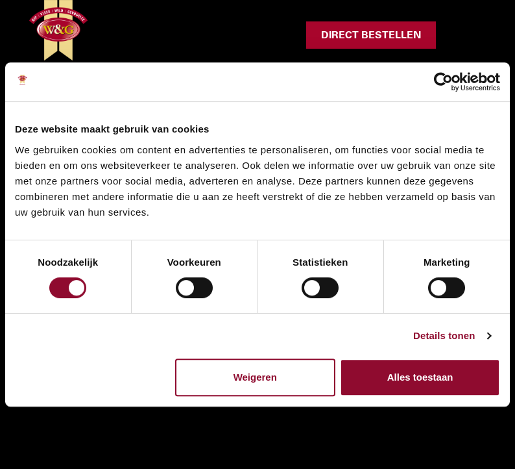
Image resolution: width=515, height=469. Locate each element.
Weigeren (255, 377)
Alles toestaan (420, 377)
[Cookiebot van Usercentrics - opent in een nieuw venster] (443, 82)
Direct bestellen (371, 35)
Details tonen (444, 335)
